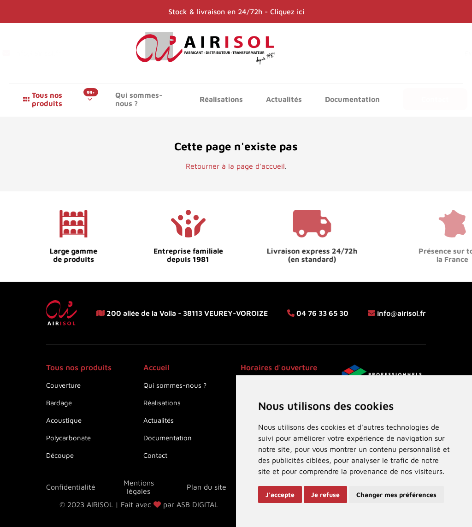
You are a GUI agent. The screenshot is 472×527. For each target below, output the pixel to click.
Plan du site (206, 487)
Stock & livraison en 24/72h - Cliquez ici (236, 11)
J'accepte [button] (280, 494)
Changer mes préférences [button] (396, 494)
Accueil (156, 367)
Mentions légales (139, 487)
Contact (435, 99)
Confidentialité (70, 487)
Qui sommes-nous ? (138, 99)
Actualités (284, 99)
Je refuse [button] (325, 494)
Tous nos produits (47, 99)
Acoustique (64, 420)
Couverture (63, 385)
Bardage (59, 403)
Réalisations (221, 99)
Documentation (352, 99)
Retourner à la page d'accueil (235, 166)
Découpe (60, 455)
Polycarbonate (68, 438)
